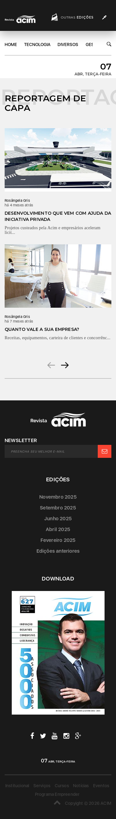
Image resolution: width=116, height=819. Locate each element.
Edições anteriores (58, 551)
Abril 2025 (58, 529)
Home (11, 44)
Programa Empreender (57, 794)
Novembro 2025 (58, 497)
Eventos (101, 785)
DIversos (68, 44)
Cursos (62, 785)
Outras (77, 17)
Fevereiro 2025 (58, 540)
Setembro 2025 (58, 508)
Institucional (17, 785)
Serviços (42, 785)
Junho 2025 (58, 518)
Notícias (81, 785)
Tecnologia (37, 44)
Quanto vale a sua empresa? (42, 329)
